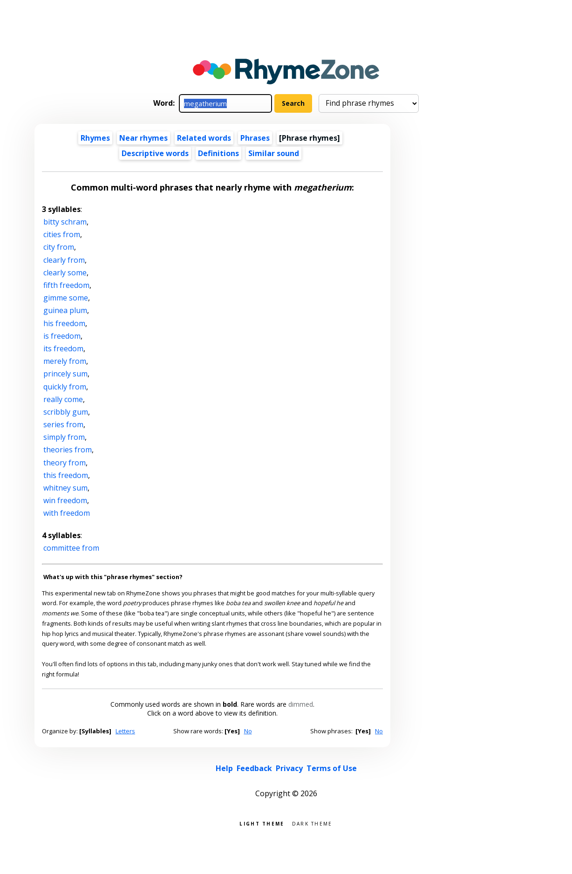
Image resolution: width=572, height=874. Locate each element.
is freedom (62, 336)
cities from (61, 234)
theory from (64, 462)
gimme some (65, 298)
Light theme (261, 823)
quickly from (64, 387)
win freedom (65, 500)
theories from (67, 449)
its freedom (63, 348)
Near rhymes (143, 138)
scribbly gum (65, 412)
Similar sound (273, 153)
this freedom (65, 475)
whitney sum (65, 488)
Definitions (218, 153)
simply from (64, 437)
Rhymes (95, 138)
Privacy (289, 768)
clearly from (64, 260)
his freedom (64, 323)
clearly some (65, 272)
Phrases (255, 138)
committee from (71, 548)
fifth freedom (66, 285)
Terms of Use (331, 768)
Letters (125, 731)
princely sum (65, 374)
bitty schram (65, 222)
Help (224, 768)
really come (63, 399)
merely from (64, 361)
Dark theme (312, 823)
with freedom (66, 513)
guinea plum (65, 310)
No (248, 731)
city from (58, 247)
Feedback (254, 768)
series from (63, 424)
